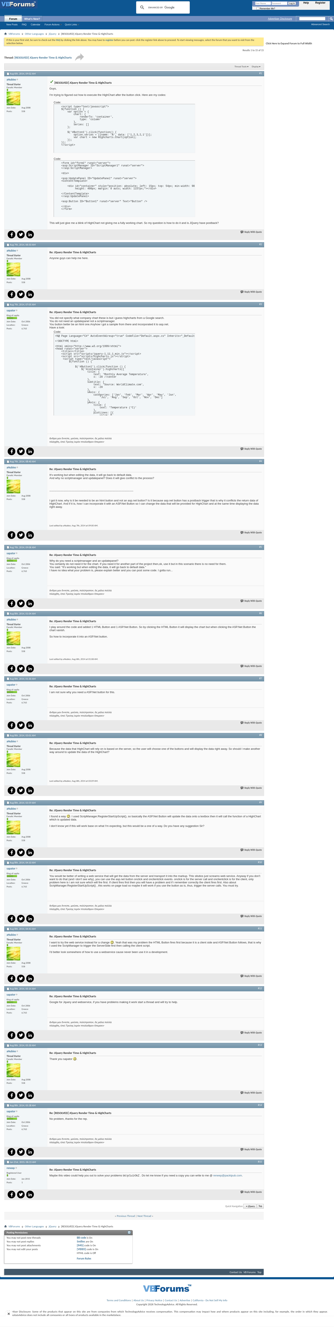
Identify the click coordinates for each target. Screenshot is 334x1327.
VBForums (14, 33)
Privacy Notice (154, 1300)
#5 (260, 546)
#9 (260, 802)
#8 (260, 735)
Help (306, 2)
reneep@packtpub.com (227, 1175)
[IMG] (80, 1245)
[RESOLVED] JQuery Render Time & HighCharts (43, 57)
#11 (260, 928)
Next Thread (144, 1216)
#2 (260, 244)
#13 (260, 1044)
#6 (260, 613)
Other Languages (34, 33)
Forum (13, 18)
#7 (260, 678)
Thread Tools (241, 66)
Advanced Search (320, 24)
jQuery (52, 33)
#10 (260, 862)
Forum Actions (52, 24)
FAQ (24, 24)
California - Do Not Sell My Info (210, 1300)
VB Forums (249, 1272)
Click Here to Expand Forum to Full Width (289, 43)
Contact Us (236, 1272)
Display (255, 66)
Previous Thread (126, 1216)
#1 (260, 73)
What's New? (32, 18)
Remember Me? (265, 8)
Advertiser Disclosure (280, 18)
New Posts (12, 24)
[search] (162, 7)
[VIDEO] (81, 1249)
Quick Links (71, 24)
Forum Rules (84, 1258)
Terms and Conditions (119, 1300)
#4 (260, 461)
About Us (139, 1300)
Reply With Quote (251, 232)
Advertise (185, 1300)
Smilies (81, 1241)
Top (260, 1206)
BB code (81, 1237)
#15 (260, 1161)
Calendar (35, 24)
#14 (260, 1105)
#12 (260, 988)
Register (320, 2)
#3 (260, 304)
